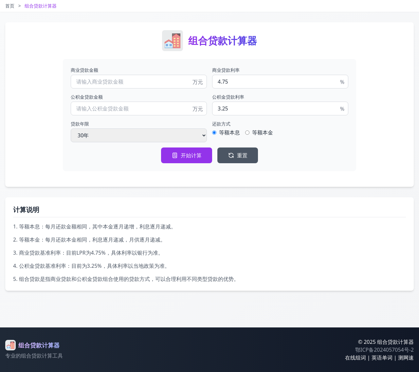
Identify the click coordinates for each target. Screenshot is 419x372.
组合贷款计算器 (41, 6)
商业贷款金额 (84, 70)
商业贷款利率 (226, 70)
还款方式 (221, 124)
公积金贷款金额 (87, 97)
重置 (237, 155)
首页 (9, 6)
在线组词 (355, 357)
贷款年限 (80, 124)
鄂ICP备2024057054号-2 (384, 349)
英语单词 (382, 357)
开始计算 (187, 155)
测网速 (406, 357)
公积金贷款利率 (228, 97)
